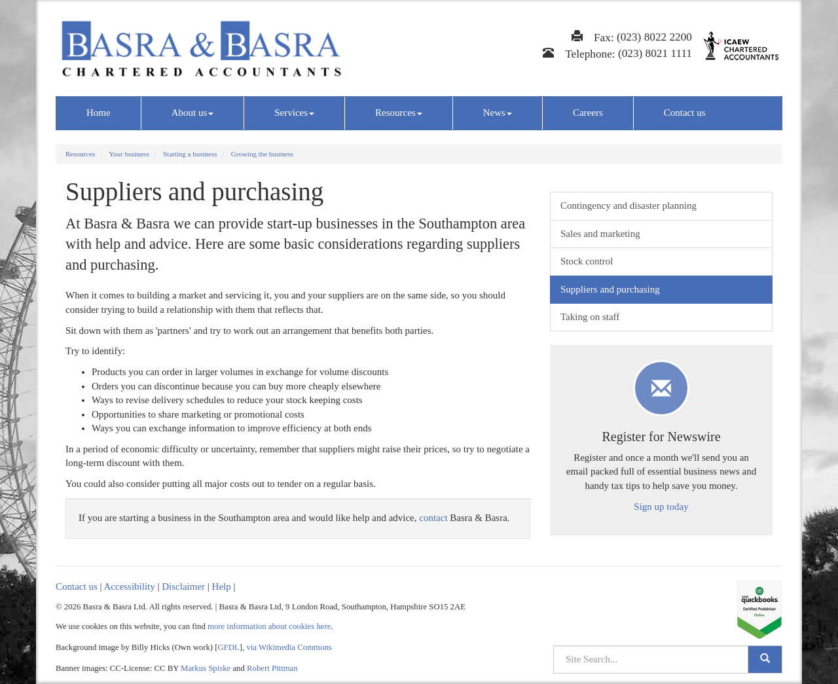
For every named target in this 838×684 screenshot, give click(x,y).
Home (98, 112)
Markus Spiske (205, 668)
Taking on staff (589, 317)
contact (433, 518)
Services (294, 112)
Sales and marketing (600, 233)
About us (193, 112)
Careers (588, 112)
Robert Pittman (272, 668)
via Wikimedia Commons (288, 647)
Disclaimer (183, 586)
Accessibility (129, 586)
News (497, 112)
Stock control (586, 261)
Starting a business (190, 154)
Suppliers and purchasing (610, 289)
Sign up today (661, 506)
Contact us (685, 112)
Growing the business (262, 154)
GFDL (229, 647)
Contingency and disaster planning (628, 205)
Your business (129, 154)
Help (221, 586)
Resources (398, 112)
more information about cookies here (269, 626)
